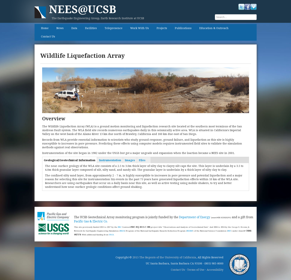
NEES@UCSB (82, 9)
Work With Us (139, 28)
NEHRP (190, 231)
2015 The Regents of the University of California (164, 257)
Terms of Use (195, 269)
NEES (122, 231)
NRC (119, 227)
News (60, 28)
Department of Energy (194, 217)
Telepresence (113, 28)
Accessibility (215, 269)
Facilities (91, 28)
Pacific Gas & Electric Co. (91, 221)
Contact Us (48, 36)
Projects (162, 28)
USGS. (111, 235)
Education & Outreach (214, 28)
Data (74, 28)
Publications (183, 28)
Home (45, 28)
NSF (229, 231)
